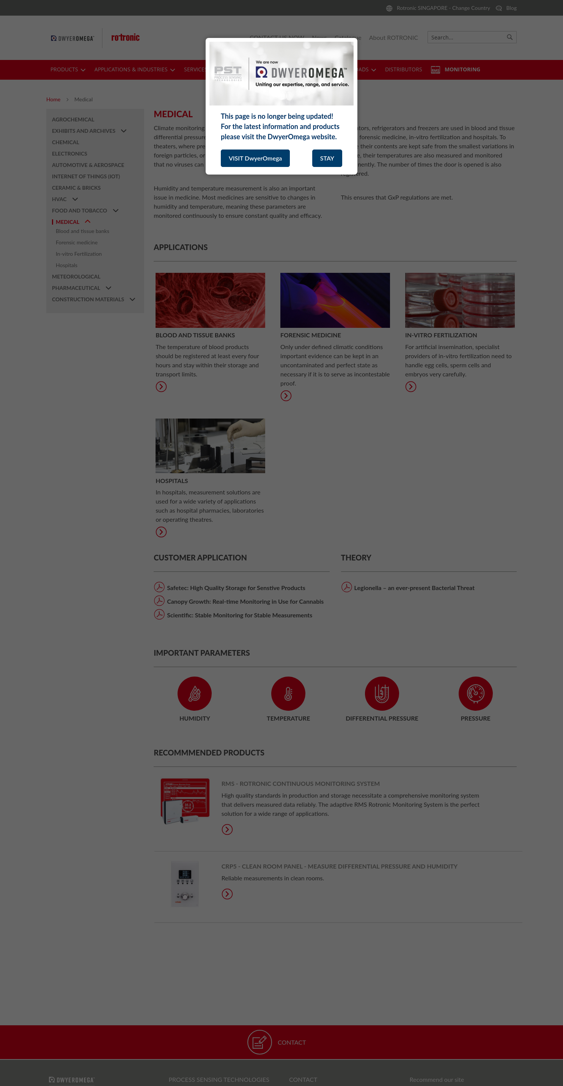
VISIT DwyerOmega (255, 158)
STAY (327, 158)
